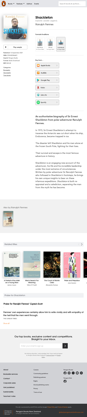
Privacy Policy (51, 407)
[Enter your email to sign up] (41, 346)
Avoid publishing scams (41, 385)
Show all (6, 323)
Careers (36, 370)
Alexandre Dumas (52, 285)
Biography (6, 70)
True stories (7, 75)
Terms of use (38, 392)
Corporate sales (9, 383)
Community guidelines (41, 373)
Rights (36, 381)
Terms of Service (63, 407)
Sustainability (8, 392)
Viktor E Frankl (32, 285)
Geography (7, 73)
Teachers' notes (9, 396)
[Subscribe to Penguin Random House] (65, 345)
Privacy (36, 388)
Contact (6, 379)
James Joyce (11, 285)
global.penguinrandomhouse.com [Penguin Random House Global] (71, 412)
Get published (8, 387)
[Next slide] (81, 244)
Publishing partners (40, 377)
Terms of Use (50, 355)
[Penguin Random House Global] (9, 412)
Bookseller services (10, 374)
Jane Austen (72, 283)
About (5, 370)
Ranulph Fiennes (44, 24)
